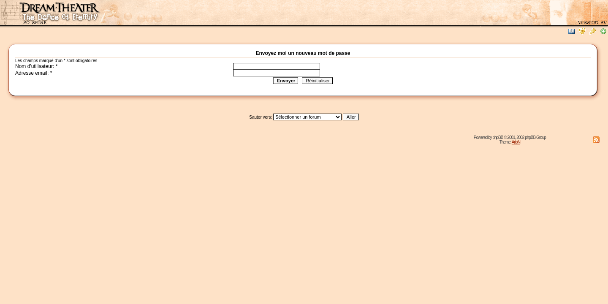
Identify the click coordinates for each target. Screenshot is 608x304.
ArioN (516, 142)
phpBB (497, 137)
